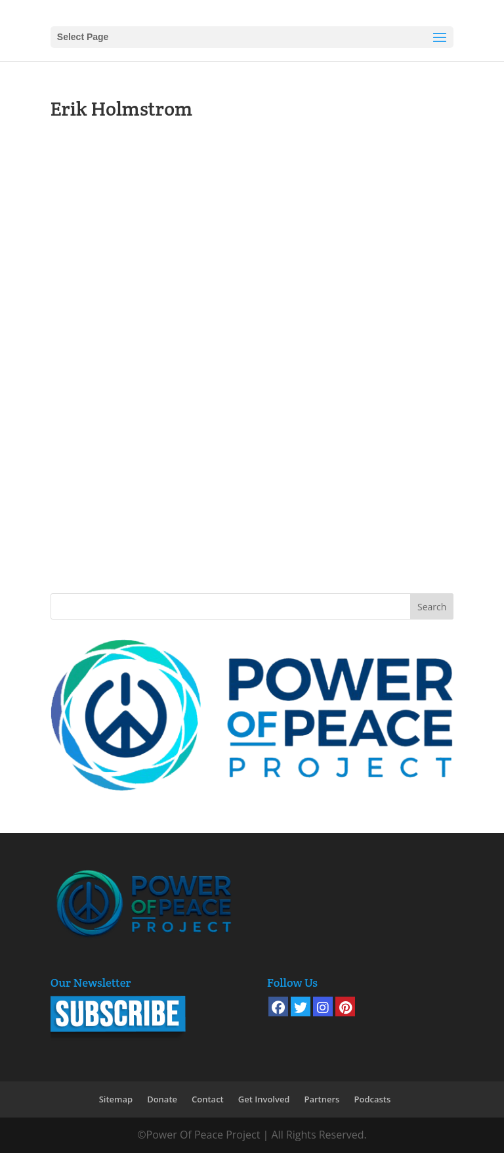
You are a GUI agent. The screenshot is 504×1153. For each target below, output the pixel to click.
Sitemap (116, 1099)
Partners (321, 1099)
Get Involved (264, 1099)
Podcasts (372, 1099)
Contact (208, 1099)
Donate (162, 1099)
